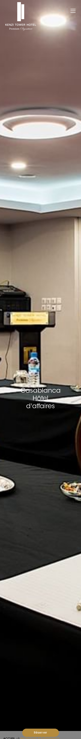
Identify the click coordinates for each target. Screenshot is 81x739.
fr (59, 11)
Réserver (40, 732)
